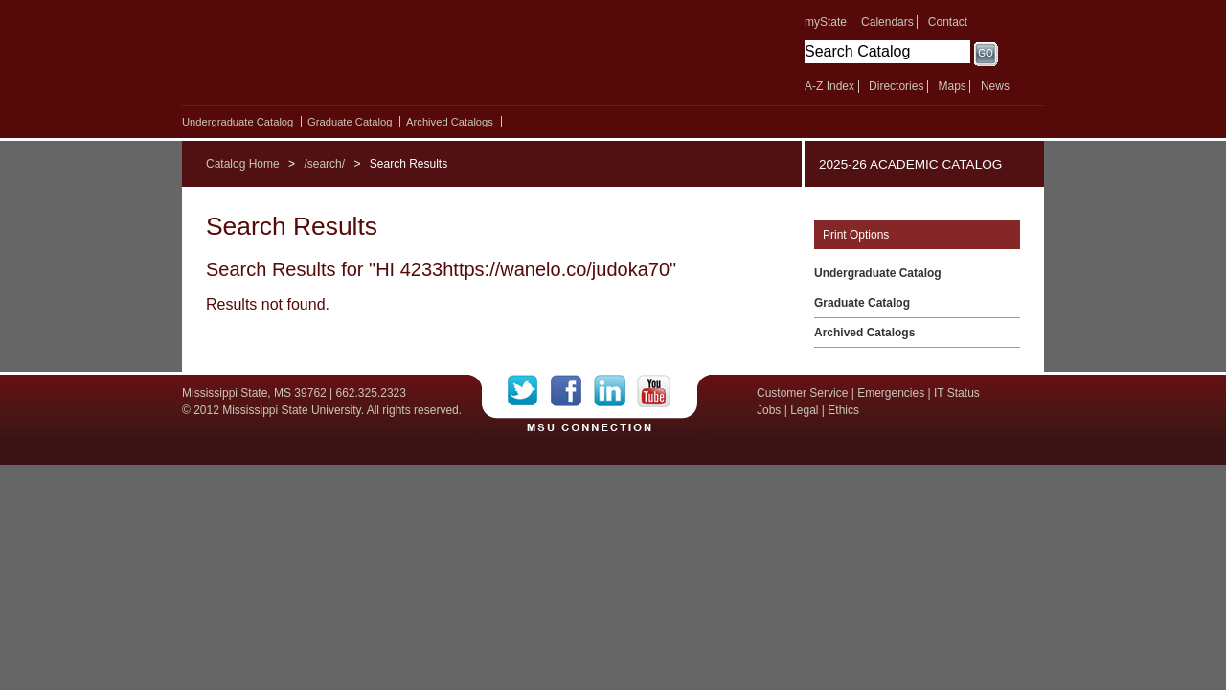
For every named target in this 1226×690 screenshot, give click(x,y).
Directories (896, 86)
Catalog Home (243, 164)
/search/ (324, 164)
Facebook (572, 391)
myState (826, 22)
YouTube (653, 391)
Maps (951, 86)
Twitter (529, 391)
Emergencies (890, 393)
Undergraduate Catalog (237, 121)
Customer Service (802, 393)
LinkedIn (615, 391)
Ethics (843, 410)
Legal (804, 410)
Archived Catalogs (449, 121)
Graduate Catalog (349, 121)
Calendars (887, 22)
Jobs (769, 410)
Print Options (856, 235)
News (995, 86)
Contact (947, 22)
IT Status (957, 393)
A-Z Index (829, 86)
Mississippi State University (347, 57)
